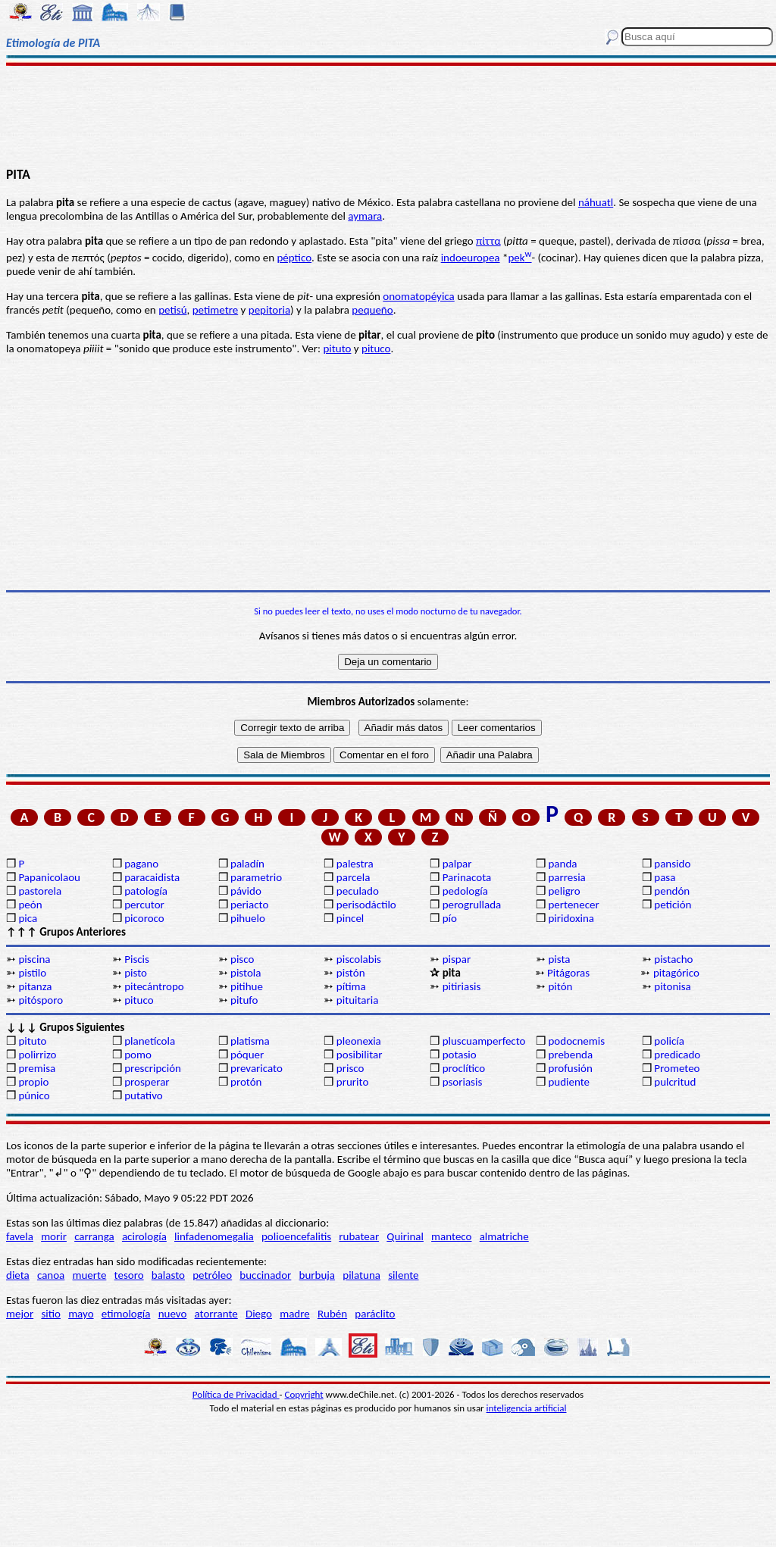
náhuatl (595, 202)
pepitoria (269, 310)
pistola (245, 973)
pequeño (372, 310)
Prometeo (676, 1068)
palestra (355, 863)
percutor (144, 904)
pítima (351, 986)
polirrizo (37, 1054)
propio (33, 1082)
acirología (144, 1236)
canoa (50, 1275)
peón (30, 904)
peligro (564, 891)
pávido (245, 891)
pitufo (244, 1000)
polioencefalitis (296, 1236)
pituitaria (357, 1000)
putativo (143, 1095)
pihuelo (247, 918)
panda (562, 863)
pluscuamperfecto (484, 1041)
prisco (350, 1068)
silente (403, 1275)
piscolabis (358, 959)
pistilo (32, 973)
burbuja (317, 1275)
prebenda (570, 1054)
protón (245, 1082)
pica (27, 918)
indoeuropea (470, 257)
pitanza (35, 986)
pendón (672, 891)
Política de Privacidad (236, 1394)
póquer (247, 1054)
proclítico (464, 1068)
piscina (34, 959)
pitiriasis (462, 986)
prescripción (152, 1068)
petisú (172, 310)
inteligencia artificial (527, 1408)
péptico (294, 257)
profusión (570, 1068)
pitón (560, 986)
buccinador (265, 1275)
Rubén (332, 1313)
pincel (350, 918)
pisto (135, 973)
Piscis (136, 959)
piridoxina (571, 918)
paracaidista (152, 877)
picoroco (144, 918)
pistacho (673, 959)
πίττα (488, 241)
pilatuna (361, 1275)
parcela (353, 877)
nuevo (172, 1313)
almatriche (504, 1236)
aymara (365, 216)
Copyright (304, 1394)
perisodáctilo (366, 904)
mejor (19, 1313)
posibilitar (359, 1054)
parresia (566, 877)
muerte (90, 1275)
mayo (80, 1313)
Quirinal (405, 1236)
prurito (352, 1082)
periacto (249, 904)
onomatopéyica (418, 296)
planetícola (149, 1041)
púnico (33, 1095)
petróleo (212, 1275)
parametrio (256, 877)
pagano (141, 863)
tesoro (129, 1275)
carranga (94, 1236)
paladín (247, 863)
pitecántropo (154, 986)
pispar (457, 959)
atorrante (216, 1313)
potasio (460, 1054)
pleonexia (358, 1041)
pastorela (39, 891)
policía (669, 1041)
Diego (259, 1313)
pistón (350, 973)
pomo (138, 1054)
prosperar (146, 1082)
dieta (18, 1275)
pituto (337, 348)
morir (54, 1236)
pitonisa (672, 986)
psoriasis (463, 1082)
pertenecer (573, 904)
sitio (51, 1313)
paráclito (375, 1313)
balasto (168, 1275)
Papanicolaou (49, 877)
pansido (672, 863)
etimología (126, 1313)
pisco (242, 959)
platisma (250, 1041)
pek (519, 257)
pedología (465, 891)
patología (145, 891)
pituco (375, 348)
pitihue (246, 986)
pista (559, 959)
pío (450, 918)
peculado (357, 891)
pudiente (569, 1082)
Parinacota (467, 877)
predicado (677, 1054)
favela (19, 1236)
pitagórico (676, 973)
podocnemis (576, 1041)
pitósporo (40, 1000)
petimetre (215, 310)
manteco (451, 1236)
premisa (36, 1068)
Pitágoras (568, 973)
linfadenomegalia (214, 1236)
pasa (664, 877)
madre (295, 1313)
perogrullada (472, 904)
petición (672, 904)
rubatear (359, 1236)
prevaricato (256, 1068)
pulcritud (675, 1082)
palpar (457, 863)
